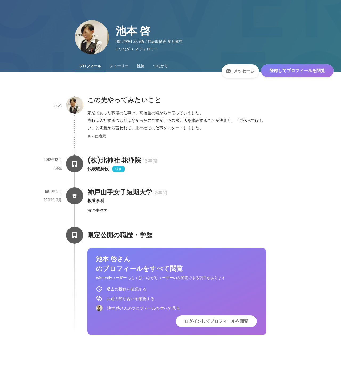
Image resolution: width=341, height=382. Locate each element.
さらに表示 (96, 136)
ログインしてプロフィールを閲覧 (216, 321)
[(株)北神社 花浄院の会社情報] (74, 163)
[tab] (90, 66)
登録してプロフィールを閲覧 (297, 71)
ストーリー (119, 66)
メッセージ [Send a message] (240, 71)
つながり (160, 66)
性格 (140, 66)
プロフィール (90, 66)
